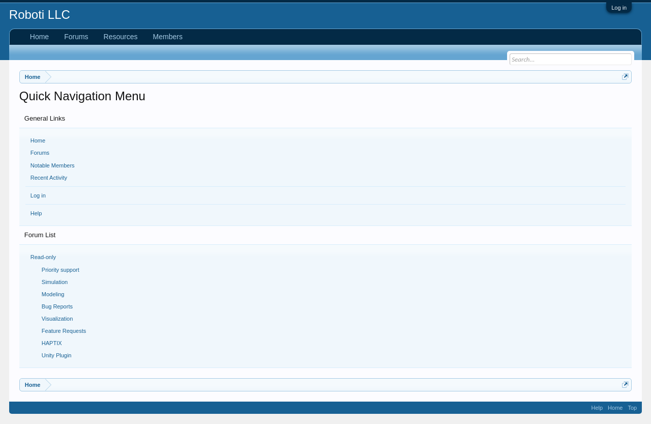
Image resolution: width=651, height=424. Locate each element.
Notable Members (53, 165)
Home (38, 140)
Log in (619, 8)
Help (36, 213)
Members (168, 37)
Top (632, 408)
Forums (40, 153)
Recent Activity (49, 178)
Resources (121, 37)
